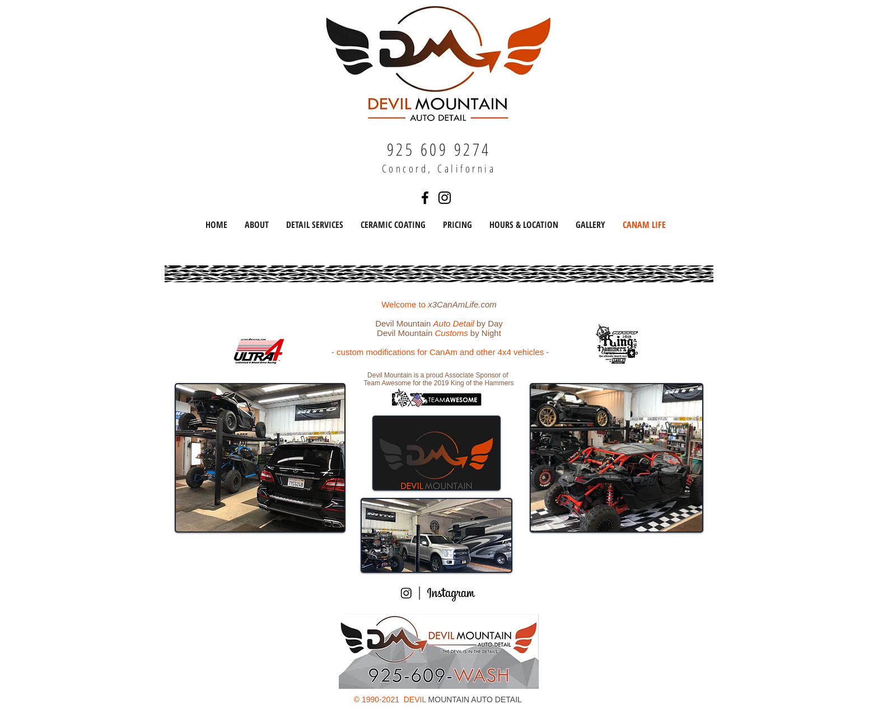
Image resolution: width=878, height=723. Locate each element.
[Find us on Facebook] (425, 197)
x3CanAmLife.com (462, 304)
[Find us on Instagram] (444, 197)
